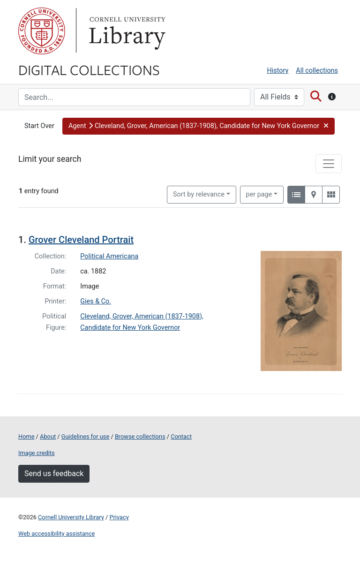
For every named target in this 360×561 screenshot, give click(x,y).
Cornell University (41, 31)
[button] (198, 126)
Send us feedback (53, 473)
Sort (199, 194)
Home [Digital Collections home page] (26, 436)
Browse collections (140, 436)
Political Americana (109, 256)
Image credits (36, 452)
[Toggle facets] (328, 163)
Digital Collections (89, 69)
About (48, 436)
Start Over (39, 126)
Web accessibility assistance (56, 533)
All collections (317, 71)
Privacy (118, 517)
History (278, 71)
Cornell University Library (71, 517)
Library (126, 31)
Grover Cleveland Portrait (81, 239)
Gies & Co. (95, 301)
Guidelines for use (85, 436)
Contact (181, 436)
